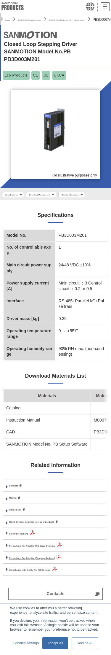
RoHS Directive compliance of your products (53, 536)
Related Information (22, 206)
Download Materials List (61, 195)
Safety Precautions (27, 548)
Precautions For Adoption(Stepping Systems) (54, 572)
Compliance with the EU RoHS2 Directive (49, 584)
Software (18, 499)
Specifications (17, 195)
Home (10, 20)
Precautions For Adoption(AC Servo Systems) (54, 560)
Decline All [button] (85, 643)
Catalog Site (21, 524)
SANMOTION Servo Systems (45, 20)
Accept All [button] (55, 643)
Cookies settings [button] (26, 643)
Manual (16, 511)
